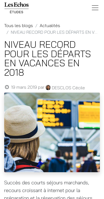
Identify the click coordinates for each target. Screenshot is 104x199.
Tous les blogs (18, 25)
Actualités (50, 25)
